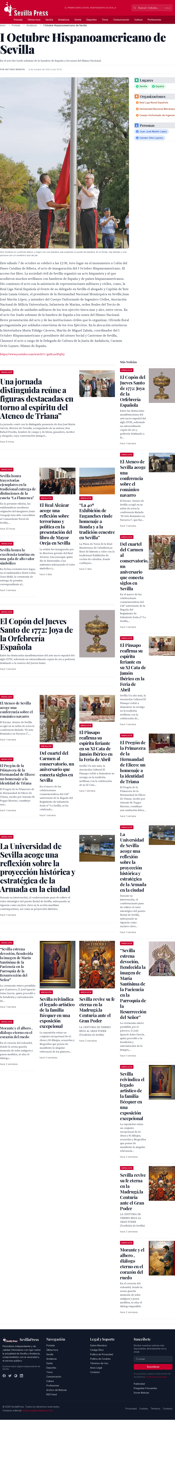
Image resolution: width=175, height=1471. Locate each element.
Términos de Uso (99, 1363)
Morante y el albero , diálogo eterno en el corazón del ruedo (16, 1032)
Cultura (138, 19)
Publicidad (139, 1383)
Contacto (95, 1372)
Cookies (143, 1408)
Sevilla (49, 19)
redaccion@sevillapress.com (37, 1410)
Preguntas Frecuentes (145, 1388)
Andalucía (63, 19)
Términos (155, 1408)
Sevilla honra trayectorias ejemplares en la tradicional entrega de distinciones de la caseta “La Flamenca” (18, 486)
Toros (105, 19)
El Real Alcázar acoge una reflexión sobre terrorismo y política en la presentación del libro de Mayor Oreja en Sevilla (56, 524)
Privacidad (131, 1408)
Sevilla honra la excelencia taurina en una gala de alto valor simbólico (17, 556)
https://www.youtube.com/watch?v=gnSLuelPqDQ (32, 354)
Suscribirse (153, 1366)
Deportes (91, 19)
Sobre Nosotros (98, 1345)
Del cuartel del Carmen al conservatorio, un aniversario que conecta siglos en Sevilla (57, 766)
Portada (18, 19)
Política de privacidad (156, 1377)
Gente (77, 19)
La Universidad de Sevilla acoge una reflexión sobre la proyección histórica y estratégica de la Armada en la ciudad (133, 862)
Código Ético (97, 1350)
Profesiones (154, 19)
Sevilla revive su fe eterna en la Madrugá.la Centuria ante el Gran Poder (97, 1010)
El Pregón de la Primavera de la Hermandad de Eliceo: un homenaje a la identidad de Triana (17, 774)
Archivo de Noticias (56, 1390)
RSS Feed (51, 1394)
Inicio (2, 25)
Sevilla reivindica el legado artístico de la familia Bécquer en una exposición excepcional (57, 1012)
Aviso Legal (96, 1367)
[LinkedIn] (21, 1375)
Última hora (34, 19)
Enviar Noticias (141, 1392)
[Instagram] (15, 1375)
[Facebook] (4, 1375)
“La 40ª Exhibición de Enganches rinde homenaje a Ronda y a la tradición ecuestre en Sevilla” (97, 521)
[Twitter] (10, 1375)
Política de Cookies (100, 1358)
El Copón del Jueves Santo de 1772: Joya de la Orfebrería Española (132, 391)
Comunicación (121, 19)
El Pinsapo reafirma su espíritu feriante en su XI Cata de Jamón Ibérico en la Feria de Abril (96, 745)
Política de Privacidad (101, 1354)
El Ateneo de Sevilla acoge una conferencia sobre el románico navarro (16, 710)
